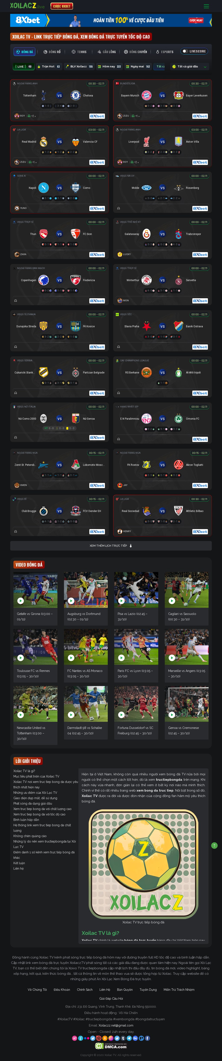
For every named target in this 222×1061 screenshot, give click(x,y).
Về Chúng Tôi (37, 989)
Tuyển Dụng (148, 989)
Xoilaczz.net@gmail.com (116, 1025)
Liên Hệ (105, 989)
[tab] (24, 51)
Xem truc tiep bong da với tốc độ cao (39, 814)
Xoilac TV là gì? (24, 771)
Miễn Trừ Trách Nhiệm (179, 989)
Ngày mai (138, 66)
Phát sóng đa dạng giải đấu (32, 803)
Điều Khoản (62, 989)
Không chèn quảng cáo (30, 836)
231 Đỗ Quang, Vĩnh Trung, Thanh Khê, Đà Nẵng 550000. (117, 1006)
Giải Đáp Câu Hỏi (111, 998)
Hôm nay (109, 66)
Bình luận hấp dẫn (26, 819)
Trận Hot (49, 66)
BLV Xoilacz (79, 66)
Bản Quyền (125, 989)
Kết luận (19, 863)
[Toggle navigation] (206, 6)
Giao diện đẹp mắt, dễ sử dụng (35, 798)
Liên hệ (18, 868)
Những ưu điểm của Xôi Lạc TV (35, 792)
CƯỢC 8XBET (61, 6)
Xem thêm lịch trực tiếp (111, 546)
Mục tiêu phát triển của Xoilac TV (36, 776)
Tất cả (164, 66)
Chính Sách (85, 989)
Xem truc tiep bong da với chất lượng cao (42, 809)
